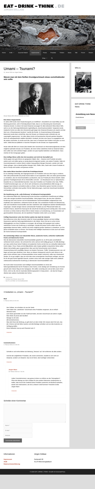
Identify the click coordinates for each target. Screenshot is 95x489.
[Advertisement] (83, 169)
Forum (83, 52)
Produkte (53, 52)
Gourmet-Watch (23, 52)
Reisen (91, 52)
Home (4, 52)
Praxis (45, 52)
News (69, 52)
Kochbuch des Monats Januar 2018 (15, 279)
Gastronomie (35, 52)
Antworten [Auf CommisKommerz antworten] (9, 362)
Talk (76, 52)
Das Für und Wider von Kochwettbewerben (17, 281)
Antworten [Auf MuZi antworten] (9, 332)
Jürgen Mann (13, 369)
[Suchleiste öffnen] (52, 58)
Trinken (62, 52)
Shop (45, 58)
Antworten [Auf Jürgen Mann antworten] (14, 391)
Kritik (12, 52)
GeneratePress (60, 472)
